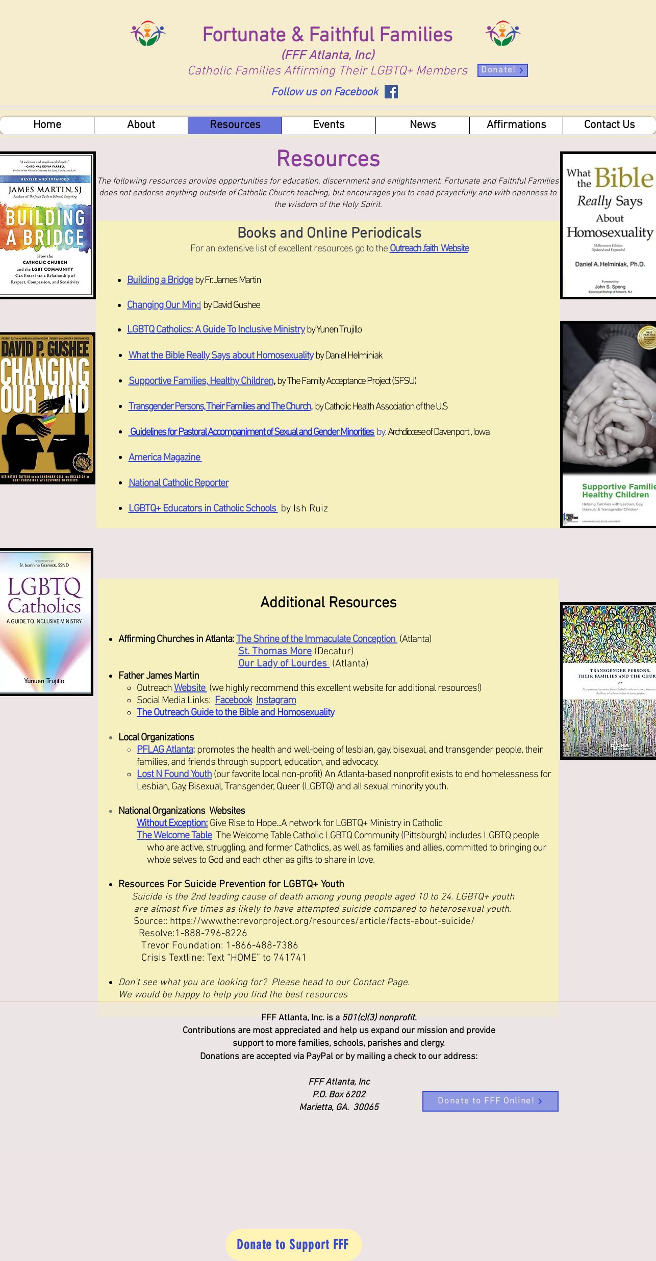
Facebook (233, 700)
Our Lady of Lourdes (284, 664)
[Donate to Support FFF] (293, 1245)
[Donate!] (502, 70)
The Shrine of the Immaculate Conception (316, 639)
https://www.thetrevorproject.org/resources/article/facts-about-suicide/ (322, 922)
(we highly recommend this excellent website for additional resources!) (346, 688)
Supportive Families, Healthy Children (201, 381)
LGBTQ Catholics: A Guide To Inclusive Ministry (216, 330)
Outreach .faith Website (429, 249)
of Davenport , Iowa (456, 432)
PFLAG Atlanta (165, 750)
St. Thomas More (275, 652)
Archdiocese (406, 432)
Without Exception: (172, 823)
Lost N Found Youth (174, 774)
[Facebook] (391, 91)
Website (190, 688)
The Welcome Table (174, 836)
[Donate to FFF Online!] (490, 1101)
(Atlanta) (415, 639)
